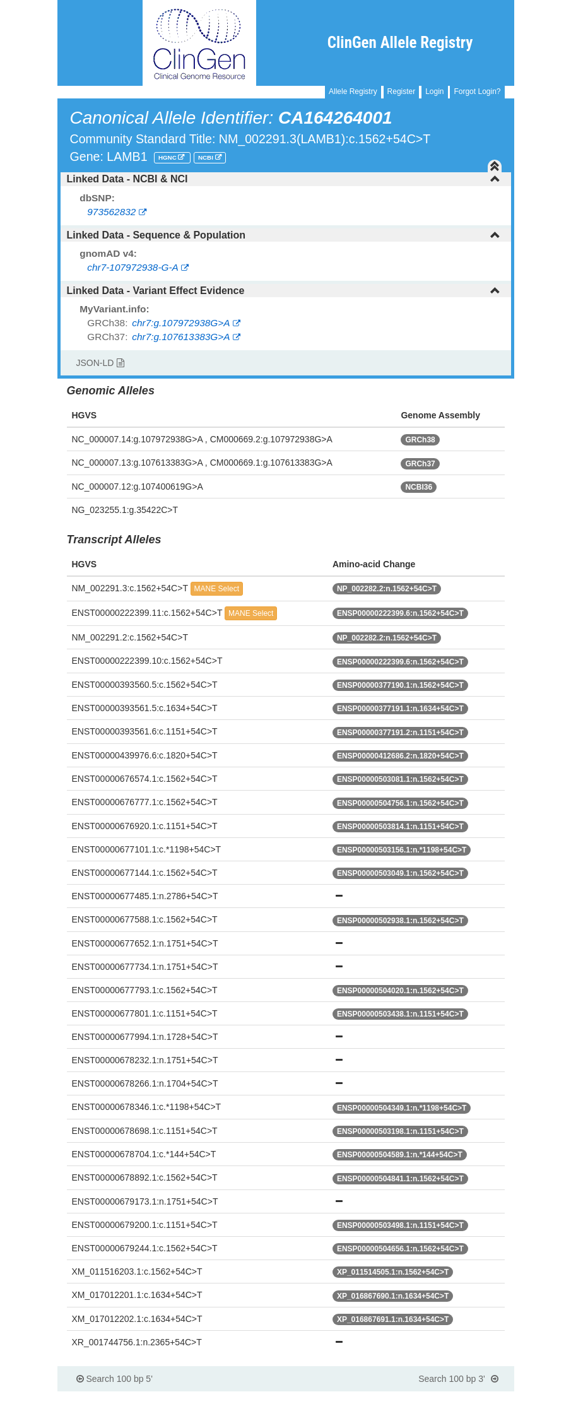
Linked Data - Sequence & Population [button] (283, 235)
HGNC (168, 157)
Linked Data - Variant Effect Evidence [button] (283, 290)
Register (401, 91)
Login (434, 91)
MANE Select (216, 588)
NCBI (206, 157)
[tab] (286, 179)
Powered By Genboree (453, 1398)
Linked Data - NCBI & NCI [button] (283, 179)
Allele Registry (353, 91)
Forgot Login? (477, 91)
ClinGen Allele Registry (400, 42)
